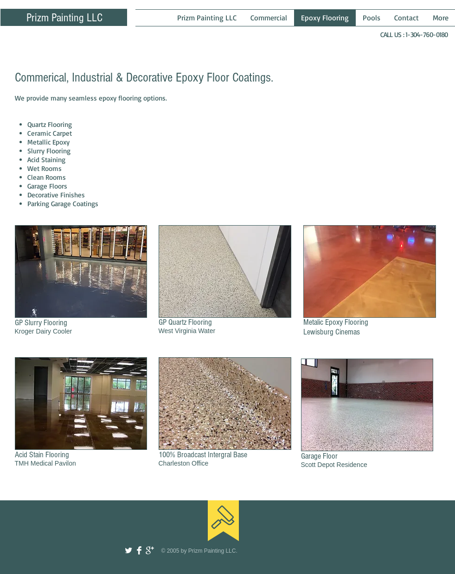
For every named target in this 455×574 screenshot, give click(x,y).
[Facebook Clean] (139, 550)
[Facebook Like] (389, 513)
